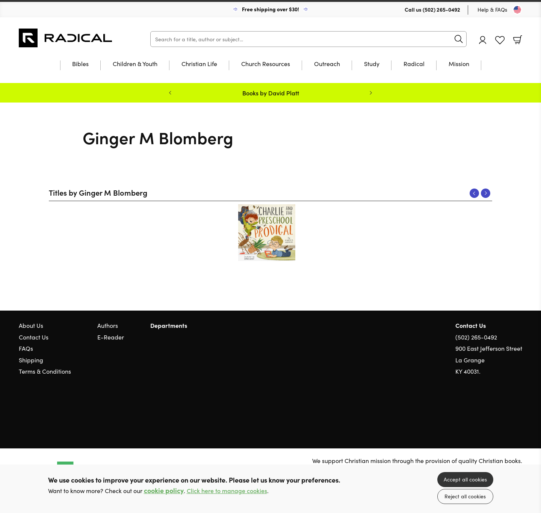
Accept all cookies (465, 479)
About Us (31, 325)
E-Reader (110, 337)
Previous (474, 193)
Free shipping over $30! (270, 9)
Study (371, 64)
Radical (414, 64)
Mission (459, 64)
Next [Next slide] (371, 93)
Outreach (327, 64)
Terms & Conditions (45, 371)
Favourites (500, 40)
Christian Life (199, 64)
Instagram (518, 407)
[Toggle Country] (517, 10)
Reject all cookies (465, 496)
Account (483, 40)
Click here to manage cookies (227, 490)
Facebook (505, 407)
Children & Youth (135, 64)
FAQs (26, 348)
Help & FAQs (492, 9)
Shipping (31, 360)
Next (485, 193)
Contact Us (33, 337)
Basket (517, 39)
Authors (107, 325)
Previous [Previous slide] (170, 93)
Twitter (491, 407)
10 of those (66, 38)
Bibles (80, 64)
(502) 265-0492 (441, 9)
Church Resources (265, 64)
